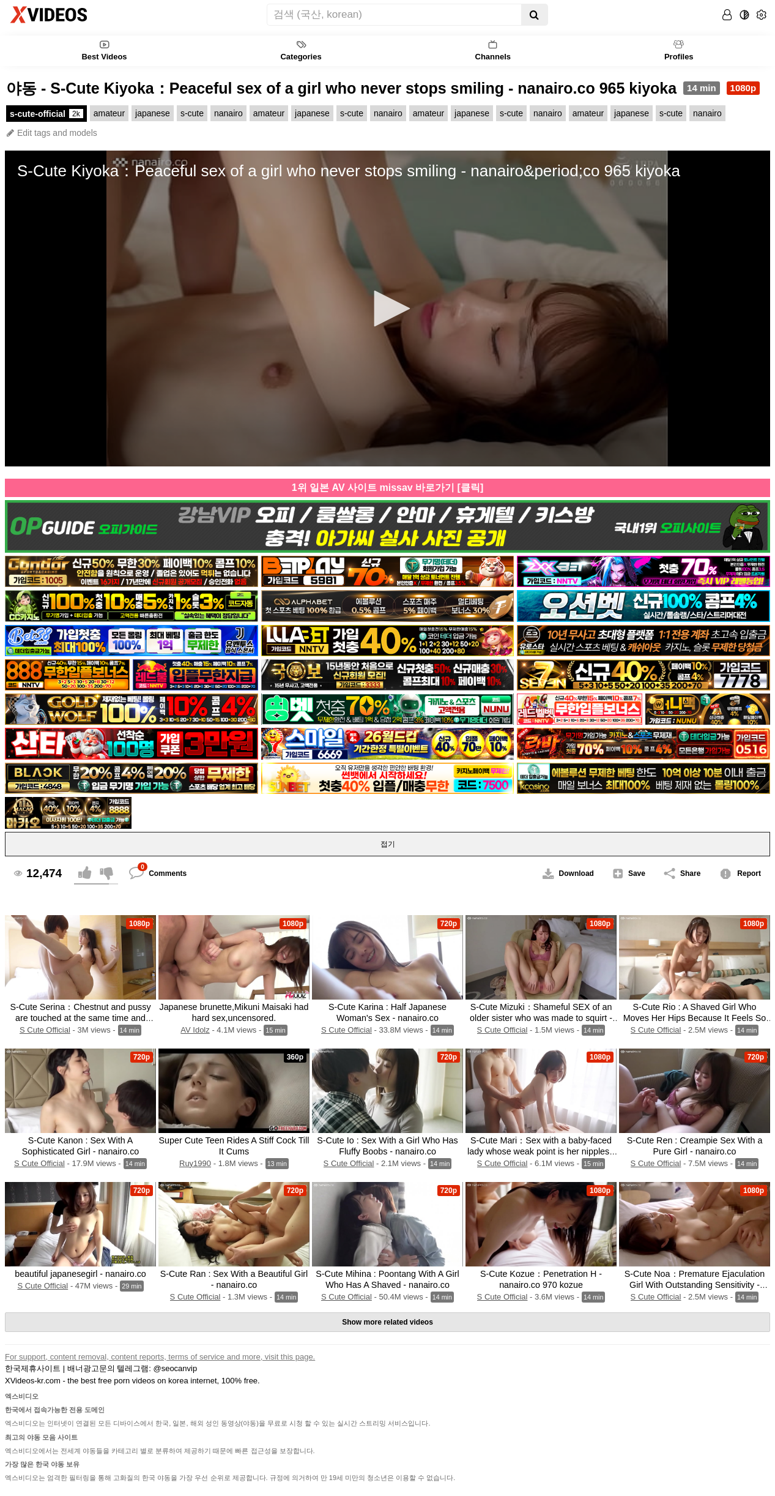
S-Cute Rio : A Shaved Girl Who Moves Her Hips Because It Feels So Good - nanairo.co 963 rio (694, 1018)
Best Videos (104, 50)
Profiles (679, 50)
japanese (152, 113)
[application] (387, 308)
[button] (388, 308)
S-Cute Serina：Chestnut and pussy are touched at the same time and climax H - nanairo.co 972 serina (80, 1018)
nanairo (228, 113)
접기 (387, 844)
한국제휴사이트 (33, 1368)
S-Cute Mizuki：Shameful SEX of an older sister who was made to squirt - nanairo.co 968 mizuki (541, 1018)
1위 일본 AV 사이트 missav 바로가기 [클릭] (388, 487)
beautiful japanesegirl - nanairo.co (80, 1274)
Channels (493, 50)
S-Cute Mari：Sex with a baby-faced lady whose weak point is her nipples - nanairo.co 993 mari (541, 1151)
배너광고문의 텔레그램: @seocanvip (132, 1368)
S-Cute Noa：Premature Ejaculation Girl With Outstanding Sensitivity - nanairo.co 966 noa (695, 1285)
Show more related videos (387, 1322)
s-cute (192, 113)
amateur (109, 113)
